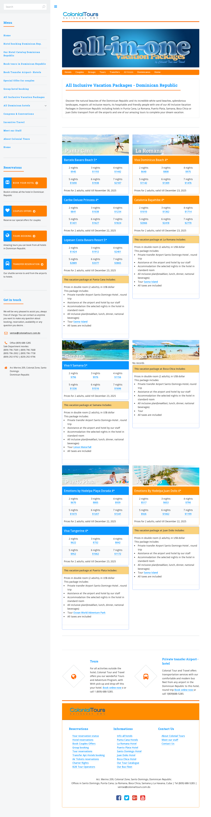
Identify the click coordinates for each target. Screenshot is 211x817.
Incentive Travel (14, 122)
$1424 (73, 251)
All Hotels (128, 72)
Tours (103, 72)
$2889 (73, 263)
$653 (166, 502)
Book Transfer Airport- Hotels (22, 72)
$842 (117, 542)
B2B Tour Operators (83, 766)
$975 (188, 171)
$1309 (166, 183)
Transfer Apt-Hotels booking (88, 755)
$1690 (73, 183)
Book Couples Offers (84, 743)
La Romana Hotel (126, 743)
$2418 (166, 223)
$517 (143, 502)
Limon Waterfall (82, 447)
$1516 (95, 388)
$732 (95, 542)
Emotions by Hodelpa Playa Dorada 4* (89, 491)
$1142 (143, 183)
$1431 (73, 223)
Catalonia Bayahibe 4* (149, 200)
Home (7, 35)
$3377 (95, 263)
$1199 (188, 514)
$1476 (188, 183)
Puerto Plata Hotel (127, 747)
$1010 (143, 211)
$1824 (117, 223)
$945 (73, 171)
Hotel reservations (82, 739)
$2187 (117, 183)
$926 (143, 514)
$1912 (95, 251)
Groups (92, 72)
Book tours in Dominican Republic (24, 64)
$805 (95, 502)
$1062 (95, 553)
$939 (117, 502)
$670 (73, 502)
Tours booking (19, 236)
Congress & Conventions (18, 114)
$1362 (166, 211)
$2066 (143, 223)
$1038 (95, 211)
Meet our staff (170, 739)
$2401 (117, 251)
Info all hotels (124, 735)
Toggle (55, 6)
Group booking (80, 747)
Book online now (112, 687)
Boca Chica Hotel (126, 759)
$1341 (117, 514)
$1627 (95, 223)
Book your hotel (20, 182)
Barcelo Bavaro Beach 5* (80, 160)
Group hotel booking (16, 89)
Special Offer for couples (18, 80)
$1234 (117, 211)
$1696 (117, 388)
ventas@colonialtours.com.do (25, 333)
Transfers (115, 72)
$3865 (117, 263)
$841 (73, 211)
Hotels (68, 72)
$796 (73, 377)
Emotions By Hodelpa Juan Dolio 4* (157, 491)
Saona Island (80, 321)
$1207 (95, 514)
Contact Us (168, 743)
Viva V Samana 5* (75, 365)
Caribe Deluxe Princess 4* (81, 200)
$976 (95, 377)
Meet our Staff (12, 130)
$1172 (117, 553)
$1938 (95, 183)
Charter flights (80, 762)
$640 (143, 171)
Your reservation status (85, 735)
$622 (73, 542)
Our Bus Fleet (124, 766)
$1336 (73, 388)
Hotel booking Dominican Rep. (22, 43)
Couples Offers (19, 211)
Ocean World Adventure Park (89, 612)
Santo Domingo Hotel (129, 751)
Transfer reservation (23, 264)
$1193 (95, 171)
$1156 (117, 377)
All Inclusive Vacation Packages (24, 97)
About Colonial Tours (16, 139)
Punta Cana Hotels (127, 739)
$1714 (188, 211)
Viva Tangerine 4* (76, 531)
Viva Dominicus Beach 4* (151, 160)
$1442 (117, 171)
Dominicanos (143, 72)
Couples (79, 72)
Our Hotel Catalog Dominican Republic (21, 54)
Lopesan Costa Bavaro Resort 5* (85, 240)
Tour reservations (82, 751)
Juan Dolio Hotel (126, 755)
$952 (73, 553)
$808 (166, 171)
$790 (188, 502)
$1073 (73, 514)
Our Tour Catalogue (128, 762)
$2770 (188, 223)
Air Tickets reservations (85, 759)
